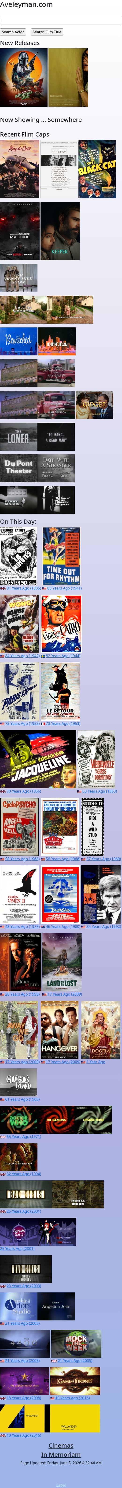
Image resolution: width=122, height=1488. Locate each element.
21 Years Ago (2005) (22, 1323)
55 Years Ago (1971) (24, 1136)
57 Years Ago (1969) (103, 858)
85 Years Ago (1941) (64, 588)
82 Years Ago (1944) (63, 655)
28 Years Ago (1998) (22, 994)
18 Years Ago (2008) (24, 1397)
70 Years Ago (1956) (24, 791)
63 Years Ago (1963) (99, 791)
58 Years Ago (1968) (22, 858)
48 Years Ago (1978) (22, 926)
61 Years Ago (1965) (22, 1099)
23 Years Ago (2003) (24, 1285)
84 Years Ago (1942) (22, 655)
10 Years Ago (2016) (72, 1397)
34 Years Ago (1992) (104, 926)
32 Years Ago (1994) (24, 1173)
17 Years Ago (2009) (65, 994)
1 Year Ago (95, 1061)
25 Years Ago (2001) (24, 1211)
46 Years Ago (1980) (63, 926)
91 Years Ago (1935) (24, 588)
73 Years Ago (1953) (22, 723)
